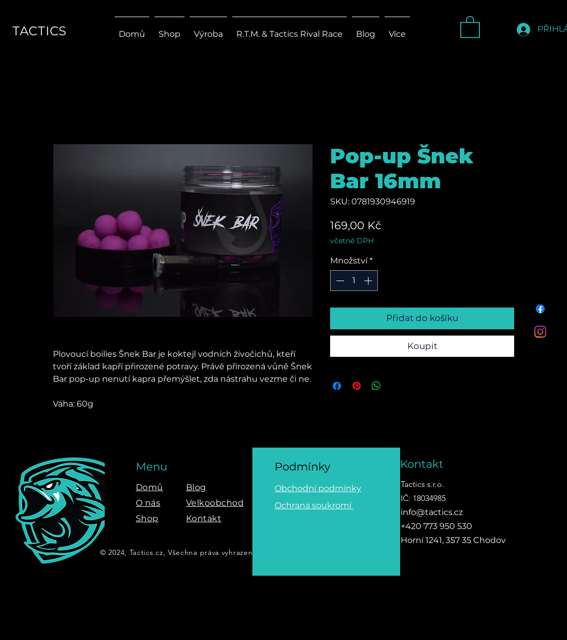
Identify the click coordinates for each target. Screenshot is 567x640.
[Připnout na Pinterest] (356, 386)
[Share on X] (396, 386)
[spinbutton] (354, 280)
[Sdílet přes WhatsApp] (376, 386)
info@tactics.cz (432, 512)
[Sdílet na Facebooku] (337, 386)
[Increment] (369, 280)
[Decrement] (339, 280)
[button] (470, 26)
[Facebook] (540, 309)
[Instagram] (540, 332)
